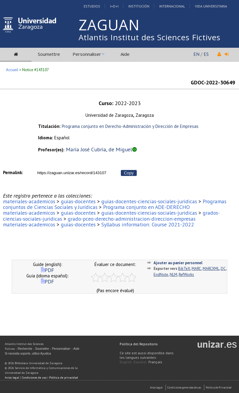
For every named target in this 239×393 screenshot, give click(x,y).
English (126, 362)
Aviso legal (12, 377)
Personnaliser (87, 54)
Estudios (92, 6)
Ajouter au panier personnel (178, 262)
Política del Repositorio (139, 344)
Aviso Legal (156, 387)
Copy (129, 173)
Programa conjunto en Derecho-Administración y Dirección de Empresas (130, 126)
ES (206, 54)
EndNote (161, 274)
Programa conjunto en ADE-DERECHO (146, 207)
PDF (47, 270)
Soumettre (49, 54)
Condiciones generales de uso (184, 387)
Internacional (172, 6)
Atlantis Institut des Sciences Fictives (149, 37)
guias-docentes (78, 201)
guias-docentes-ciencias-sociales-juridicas (149, 201)
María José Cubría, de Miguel (99, 149)
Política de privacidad (63, 377)
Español (140, 362)
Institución (138, 6)
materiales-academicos (29, 201)
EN (196, 54)
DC (223, 268)
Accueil (12, 69)
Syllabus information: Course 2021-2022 (147, 224)
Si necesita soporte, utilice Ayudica (28, 353)
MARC (196, 268)
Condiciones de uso (34, 377)
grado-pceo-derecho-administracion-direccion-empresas (132, 218)
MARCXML (211, 268)
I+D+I (114, 6)
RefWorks (186, 274)
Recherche (25, 348)
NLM (173, 274)
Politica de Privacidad (219, 387)
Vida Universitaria (211, 6)
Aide (125, 54)
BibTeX (184, 268)
